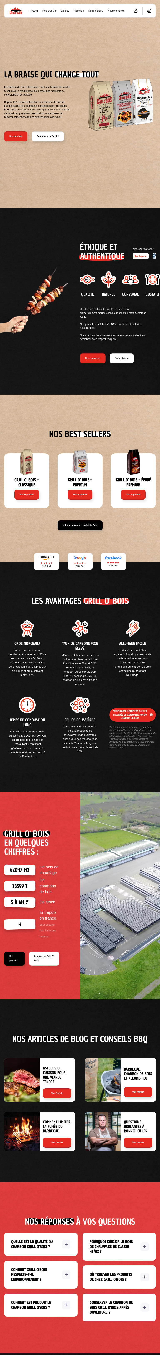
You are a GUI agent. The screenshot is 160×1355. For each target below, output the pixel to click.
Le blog (65, 11)
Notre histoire (95, 11)
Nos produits (49, 11)
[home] (16, 10)
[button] (149, 11)
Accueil (34, 11)
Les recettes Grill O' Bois (44, 958)
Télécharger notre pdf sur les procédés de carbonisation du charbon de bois (130, 715)
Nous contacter (116, 11)
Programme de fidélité (48, 136)
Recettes (79, 11)
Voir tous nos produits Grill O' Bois (80, 525)
